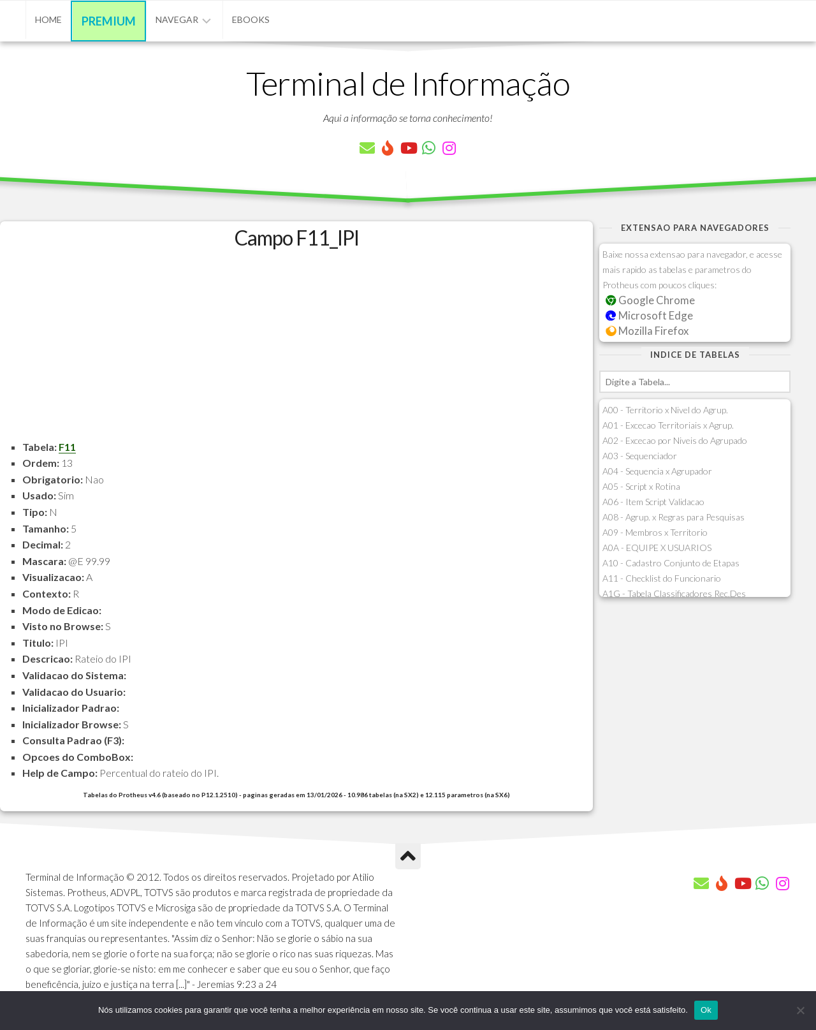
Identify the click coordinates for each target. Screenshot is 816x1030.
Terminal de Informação (408, 83)
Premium (109, 21)
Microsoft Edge (649, 315)
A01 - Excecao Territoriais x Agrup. (668, 425)
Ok (706, 1010)
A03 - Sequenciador (639, 455)
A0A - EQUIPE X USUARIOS (656, 547)
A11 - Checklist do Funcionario (661, 578)
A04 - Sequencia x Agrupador (657, 471)
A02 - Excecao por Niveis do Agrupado (674, 440)
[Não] (800, 1010)
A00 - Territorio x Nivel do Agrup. (665, 409)
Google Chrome (650, 300)
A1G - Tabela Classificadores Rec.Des (674, 593)
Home (48, 19)
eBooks (251, 19)
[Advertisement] (296, 349)
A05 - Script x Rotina (641, 486)
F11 (67, 447)
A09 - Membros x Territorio (655, 532)
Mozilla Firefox (647, 330)
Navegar (177, 19)
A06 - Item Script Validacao (653, 501)
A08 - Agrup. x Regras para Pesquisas (673, 516)
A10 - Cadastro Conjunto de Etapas (671, 562)
